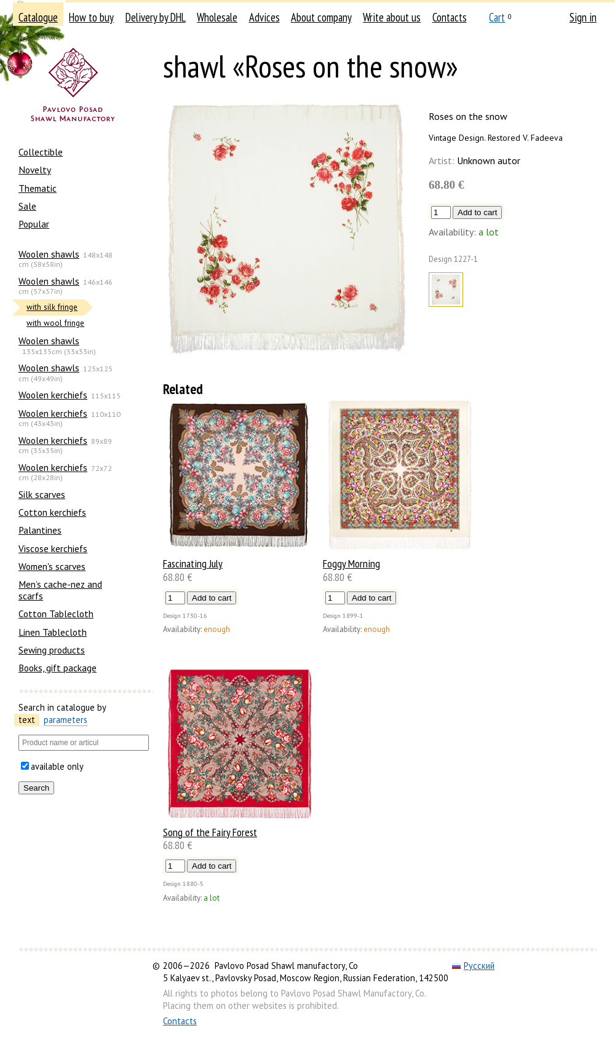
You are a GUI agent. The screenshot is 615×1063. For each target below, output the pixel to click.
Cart (497, 17)
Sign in (583, 17)
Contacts (449, 17)
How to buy (91, 17)
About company (321, 17)
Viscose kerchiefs (52, 548)
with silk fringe (51, 307)
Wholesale (217, 17)
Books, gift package (57, 668)
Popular (33, 224)
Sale (27, 206)
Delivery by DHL (155, 17)
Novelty (34, 170)
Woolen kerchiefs (52, 395)
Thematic (37, 188)
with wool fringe (55, 323)
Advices (264, 17)
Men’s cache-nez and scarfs (60, 589)
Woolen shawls (48, 254)
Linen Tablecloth (52, 632)
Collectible (40, 152)
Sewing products (51, 650)
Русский (473, 965)
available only (57, 766)
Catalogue (38, 17)
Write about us (392, 17)
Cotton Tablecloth (55, 613)
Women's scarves (51, 566)
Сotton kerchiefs (52, 512)
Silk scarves (41, 494)
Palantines (40, 530)
